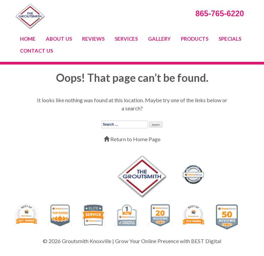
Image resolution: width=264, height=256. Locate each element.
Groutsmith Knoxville (86, 241)
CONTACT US (36, 51)
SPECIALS (230, 39)
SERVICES (126, 39)
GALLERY (159, 39)
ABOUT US (59, 39)
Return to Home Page (132, 139)
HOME (28, 39)
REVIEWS (93, 39)
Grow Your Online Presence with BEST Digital (168, 241)
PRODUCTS (194, 39)
